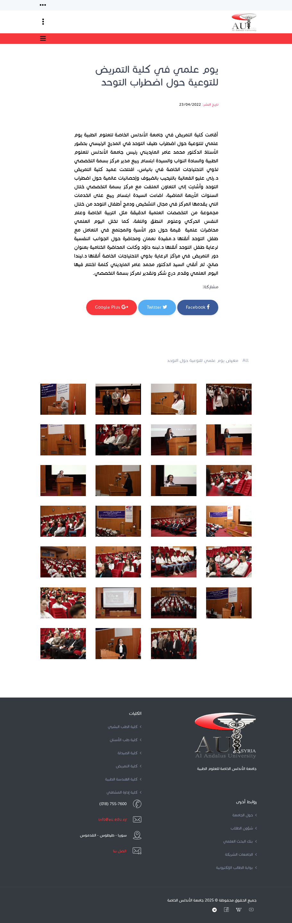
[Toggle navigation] (43, 5)
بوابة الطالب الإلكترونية (236, 867)
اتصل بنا (119, 850)
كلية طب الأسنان (125, 739)
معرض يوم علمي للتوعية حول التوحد (202, 360)
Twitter (157, 307)
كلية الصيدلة (129, 752)
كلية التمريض (128, 766)
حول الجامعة (244, 815)
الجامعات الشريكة (241, 854)
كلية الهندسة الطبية (123, 779)
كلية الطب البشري (124, 726)
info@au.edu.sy (112, 819)
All (246, 360)
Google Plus (111, 307)
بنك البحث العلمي (240, 841)
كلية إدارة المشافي (123, 792)
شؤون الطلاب (243, 828)
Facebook (198, 307)
